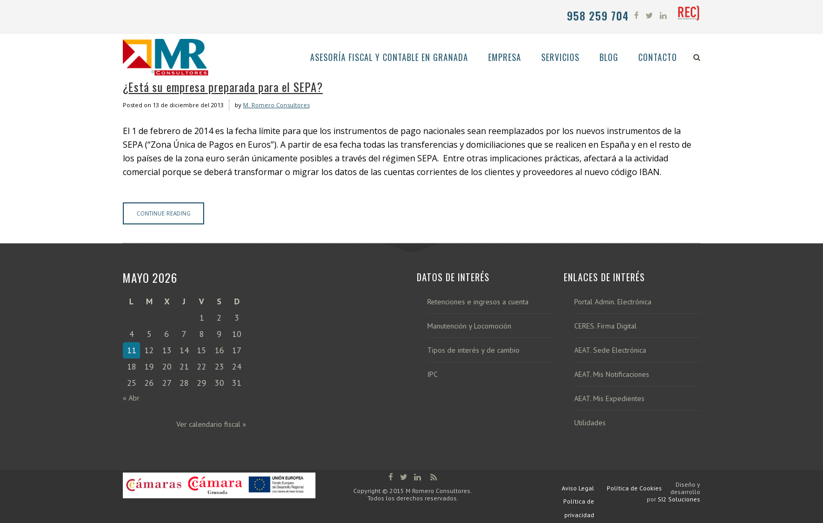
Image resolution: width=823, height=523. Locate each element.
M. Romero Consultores (276, 105)
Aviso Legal (578, 488)
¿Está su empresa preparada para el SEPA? (223, 86)
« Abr (131, 398)
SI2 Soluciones (679, 499)
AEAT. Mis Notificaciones (611, 374)
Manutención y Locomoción (469, 326)
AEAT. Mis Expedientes (609, 398)
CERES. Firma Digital (605, 326)
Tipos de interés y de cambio (473, 350)
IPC (432, 374)
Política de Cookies (634, 488)
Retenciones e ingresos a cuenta (478, 302)
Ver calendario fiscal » (211, 424)
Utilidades (590, 422)
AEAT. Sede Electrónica (610, 350)
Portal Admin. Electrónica (612, 302)
